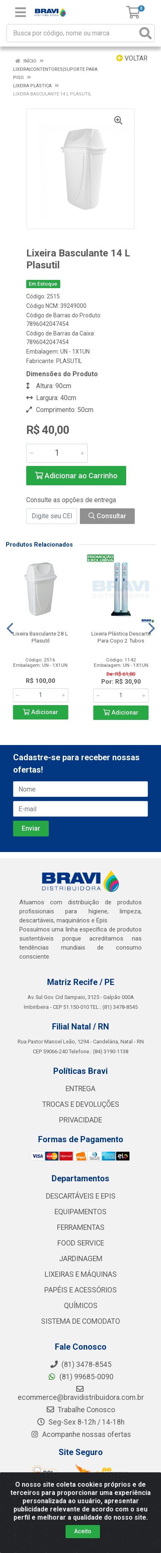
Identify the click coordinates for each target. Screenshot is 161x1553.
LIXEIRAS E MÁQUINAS (81, 1274)
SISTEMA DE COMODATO (80, 1321)
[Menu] (20, 12)
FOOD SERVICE (80, 1243)
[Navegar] (10, 628)
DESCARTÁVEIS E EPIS (81, 1196)
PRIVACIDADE (80, 1120)
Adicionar (40, 712)
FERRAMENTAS (80, 1227)
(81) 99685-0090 (80, 1377)
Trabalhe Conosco (80, 1410)
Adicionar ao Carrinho (76, 475)
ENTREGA (80, 1089)
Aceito (82, 1531)
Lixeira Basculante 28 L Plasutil (40, 637)
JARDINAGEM (80, 1259)
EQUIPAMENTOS (80, 1212)
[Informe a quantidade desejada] (57, 453)
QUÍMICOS (81, 1306)
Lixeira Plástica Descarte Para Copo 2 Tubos (121, 637)
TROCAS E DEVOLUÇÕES (80, 1104)
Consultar (107, 516)
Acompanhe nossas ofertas (80, 1434)
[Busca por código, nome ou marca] (72, 33)
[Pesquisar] (145, 33)
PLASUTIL (69, 361)
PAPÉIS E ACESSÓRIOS (80, 1290)
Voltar (131, 58)
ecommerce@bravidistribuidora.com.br (81, 1393)
